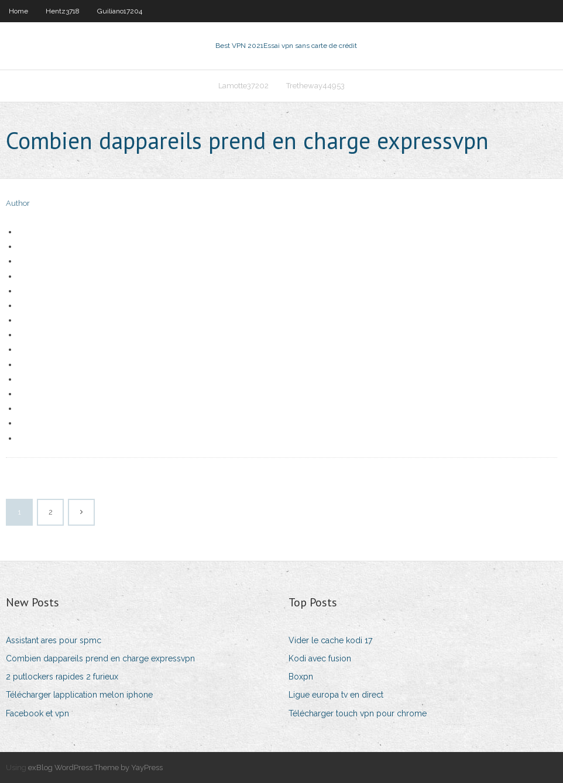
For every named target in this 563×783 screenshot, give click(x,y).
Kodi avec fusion (320, 658)
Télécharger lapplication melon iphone (79, 694)
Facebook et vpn (37, 713)
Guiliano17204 (119, 11)
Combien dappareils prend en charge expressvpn (100, 658)
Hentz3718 (63, 11)
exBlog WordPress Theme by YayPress (95, 767)
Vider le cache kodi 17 (330, 640)
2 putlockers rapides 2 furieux (62, 676)
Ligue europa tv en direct (336, 694)
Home (18, 11)
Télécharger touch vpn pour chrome (358, 713)
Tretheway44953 (315, 85)
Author (18, 203)
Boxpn (301, 676)
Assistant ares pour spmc (53, 640)
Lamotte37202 (243, 85)
